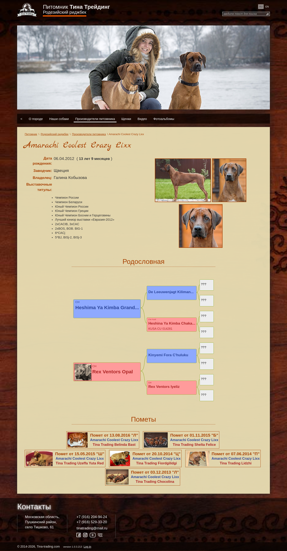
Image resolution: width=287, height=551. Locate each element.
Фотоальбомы (163, 118)
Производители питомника (95, 118)
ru (261, 6)
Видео (142, 118)
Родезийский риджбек (64, 12)
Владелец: (42, 178)
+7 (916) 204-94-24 (91, 517)
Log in (87, 546)
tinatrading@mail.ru (91, 528)
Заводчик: (42, 170)
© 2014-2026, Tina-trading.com (54, 546)
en (267, 6)
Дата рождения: (42, 161)
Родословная (143, 261)
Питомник (76, 7)
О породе (36, 118)
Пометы (143, 419)
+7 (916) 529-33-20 (91, 522)
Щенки (126, 118)
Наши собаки (59, 118)
